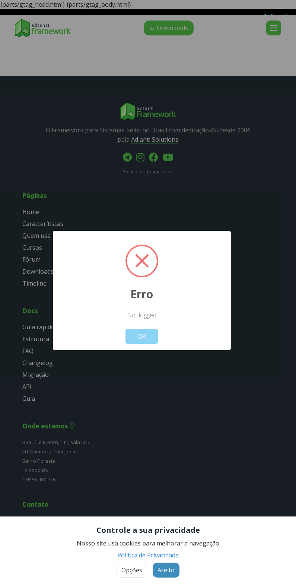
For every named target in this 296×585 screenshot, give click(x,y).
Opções (131, 570)
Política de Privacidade (148, 555)
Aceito (166, 570)
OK (141, 336)
